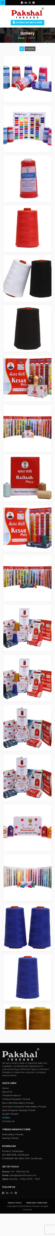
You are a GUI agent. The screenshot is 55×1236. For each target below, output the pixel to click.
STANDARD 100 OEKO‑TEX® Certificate (22, 1181)
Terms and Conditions (36, 1225)
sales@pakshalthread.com (23, 1197)
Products (30, 48)
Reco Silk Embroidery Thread (17, 1125)
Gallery (6, 1140)
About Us (7, 1114)
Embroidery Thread (12, 1156)
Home (5, 1110)
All (22, 48)
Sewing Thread (10, 1160)
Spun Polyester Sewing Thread (18, 1132)
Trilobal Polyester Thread (16, 1121)
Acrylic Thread (10, 1136)
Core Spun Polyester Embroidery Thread (24, 1129)
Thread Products (11, 1117)
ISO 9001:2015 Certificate (15, 1177)
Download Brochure (29, 22)
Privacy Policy (15, 1225)
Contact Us (8, 1143)
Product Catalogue (12, 1173)
